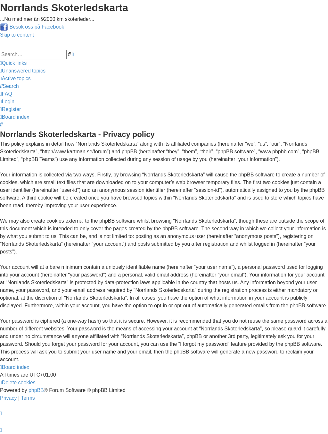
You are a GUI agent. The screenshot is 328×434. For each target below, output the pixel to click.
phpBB (36, 390)
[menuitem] (22, 70)
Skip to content (17, 35)
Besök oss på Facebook (36, 27)
